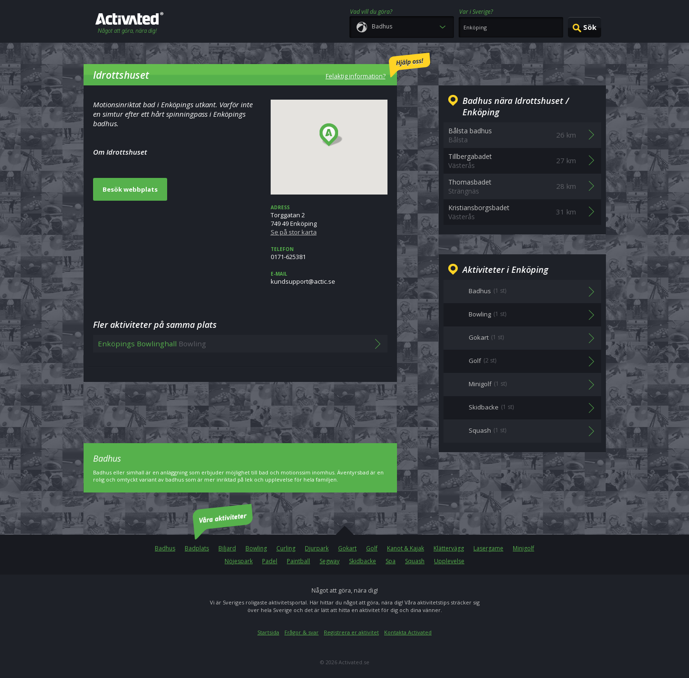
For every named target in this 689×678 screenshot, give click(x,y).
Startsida (268, 632)
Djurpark (317, 548)
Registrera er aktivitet (351, 632)
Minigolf (523, 548)
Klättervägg (449, 548)
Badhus (165, 548)
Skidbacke (362, 561)
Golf (372, 548)
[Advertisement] (240, 405)
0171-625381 (329, 253)
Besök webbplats (130, 189)
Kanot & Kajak (405, 548)
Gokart (347, 548)
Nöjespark (239, 561)
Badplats (197, 548)
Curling (285, 548)
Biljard (227, 548)
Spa (391, 561)
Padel (269, 561)
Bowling (256, 548)
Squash (415, 561)
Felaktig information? (378, 66)
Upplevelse (449, 561)
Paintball (298, 561)
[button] (331, 135)
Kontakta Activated (408, 632)
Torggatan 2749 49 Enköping (329, 220)
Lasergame (488, 548)
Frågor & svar (301, 632)
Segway (330, 561)
